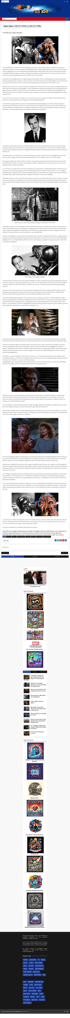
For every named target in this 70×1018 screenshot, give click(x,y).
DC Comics (39, 992)
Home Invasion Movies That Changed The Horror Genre (38, 694)
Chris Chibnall (27, 976)
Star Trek (30, 970)
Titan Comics (38, 989)
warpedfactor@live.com (28, 955)
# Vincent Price (47, 538)
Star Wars (31, 992)
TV (38, 964)
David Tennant (39, 970)
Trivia (31, 989)
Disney (25, 973)
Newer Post (5, 556)
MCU (38, 1001)
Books (25, 970)
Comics (31, 967)
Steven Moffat (32, 995)
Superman (34, 1004)
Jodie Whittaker (39, 973)
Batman (31, 973)
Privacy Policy (25, 1015)
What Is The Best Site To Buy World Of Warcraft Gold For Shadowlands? (38, 725)
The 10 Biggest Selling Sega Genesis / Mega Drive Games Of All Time (38, 731)
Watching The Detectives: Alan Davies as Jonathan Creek (35, 589)
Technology (26, 1004)
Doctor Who (32, 964)
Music (25, 995)
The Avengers (27, 1007)
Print (24, 986)
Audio (42, 1001)
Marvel (25, 992)
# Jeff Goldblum (21, 538)
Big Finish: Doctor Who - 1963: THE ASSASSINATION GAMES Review (38, 712)
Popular (27, 675)
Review (25, 967)
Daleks (41, 998)
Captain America (27, 979)
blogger (57, 560)
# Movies (28, 538)
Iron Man (41, 1004)
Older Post (64, 556)
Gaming (25, 989)
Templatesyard (17, 1015)
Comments (43, 675)
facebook (35, 560)
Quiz (44, 979)
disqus (12, 560)
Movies (43, 964)
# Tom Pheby (39, 538)
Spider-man (36, 976)
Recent (35, 675)
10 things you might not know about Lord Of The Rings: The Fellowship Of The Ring (34, 682)
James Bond (26, 998)
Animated (26, 1001)
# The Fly (33, 538)
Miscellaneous (39, 986)
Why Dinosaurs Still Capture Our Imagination (38, 699)
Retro (39, 995)
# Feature (9, 538)
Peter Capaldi (38, 967)
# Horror (14, 538)
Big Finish (30, 986)
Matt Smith (35, 998)
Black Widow (37, 979)
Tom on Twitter (59, 536)
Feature (25, 964)
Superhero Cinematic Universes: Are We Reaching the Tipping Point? (38, 688)
